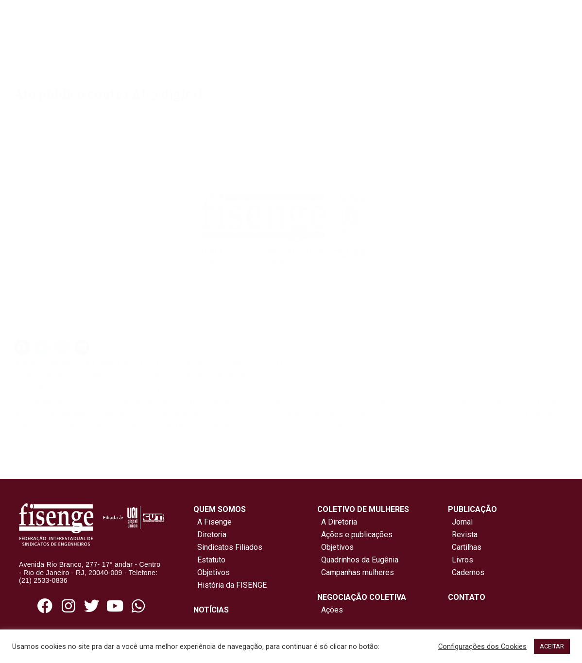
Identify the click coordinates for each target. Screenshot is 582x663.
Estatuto (209, 559)
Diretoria (209, 534)
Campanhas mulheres (355, 572)
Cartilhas (466, 547)
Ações (330, 609)
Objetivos (211, 572)
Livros (462, 559)
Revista (465, 534)
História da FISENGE (230, 585)
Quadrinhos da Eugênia (357, 559)
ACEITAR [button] (552, 646)
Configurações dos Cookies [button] (482, 646)
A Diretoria (337, 522)
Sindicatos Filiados (227, 547)
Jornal (462, 522)
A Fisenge (212, 522)
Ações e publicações (355, 534)
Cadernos (468, 572)
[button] (22, 347)
